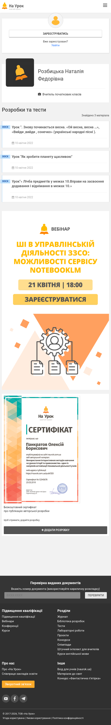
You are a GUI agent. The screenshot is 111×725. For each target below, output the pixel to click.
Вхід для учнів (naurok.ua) (74, 669)
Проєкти (63, 635)
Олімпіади (64, 644)
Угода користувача (13, 718)
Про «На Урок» (11, 669)
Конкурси (63, 640)
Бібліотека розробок (71, 621)
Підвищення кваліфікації (18, 616)
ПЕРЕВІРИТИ (96, 595)
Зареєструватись (55, 33)
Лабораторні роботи (70, 630)
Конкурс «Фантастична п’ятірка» (79, 678)
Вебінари (8, 621)
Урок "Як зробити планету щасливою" (42, 157)
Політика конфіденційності (67, 718)
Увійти (55, 45)
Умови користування (38, 718)
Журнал (62, 616)
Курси (6, 630)
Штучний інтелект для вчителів (78, 649)
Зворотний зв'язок (18, 684)
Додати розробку (56, 530)
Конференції (10, 626)
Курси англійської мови (73, 654)
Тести (61, 626)
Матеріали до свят (69, 673)
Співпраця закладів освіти (19, 673)
